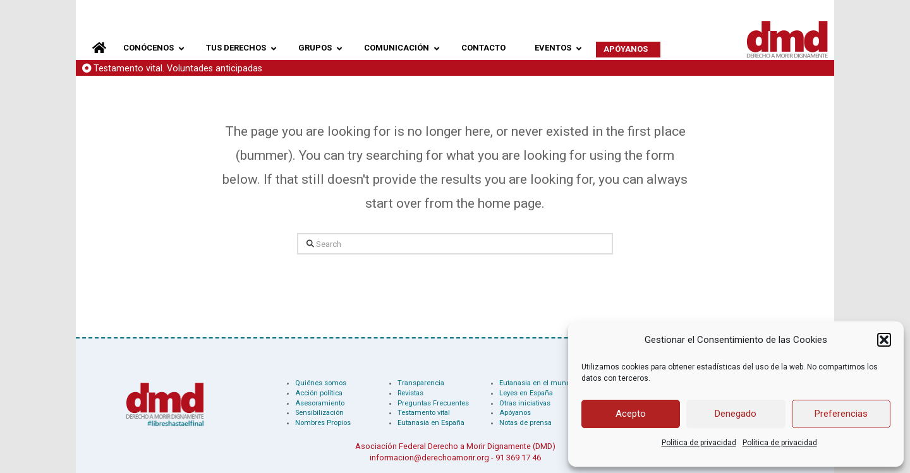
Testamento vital (423, 413)
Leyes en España (526, 393)
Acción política (319, 393)
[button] (884, 339)
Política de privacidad (699, 442)
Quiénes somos (320, 383)
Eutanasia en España (430, 423)
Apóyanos (515, 413)
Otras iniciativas (524, 403)
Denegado (735, 413)
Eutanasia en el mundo (536, 383)
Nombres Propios (323, 423)
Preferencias (841, 413)
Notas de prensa (525, 423)
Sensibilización (319, 413)
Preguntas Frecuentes (433, 403)
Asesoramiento (319, 403)
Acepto (631, 413)
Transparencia (420, 383)
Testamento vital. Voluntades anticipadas (178, 68)
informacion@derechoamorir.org (429, 457)
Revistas (410, 393)
